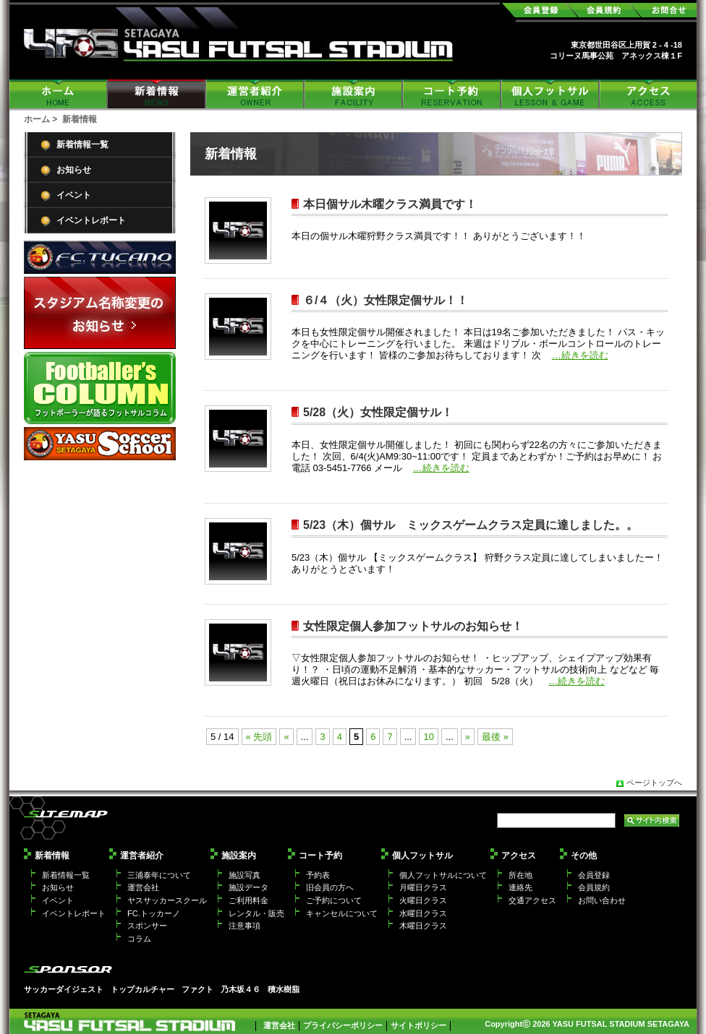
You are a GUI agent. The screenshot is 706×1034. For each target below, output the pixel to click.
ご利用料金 (248, 900)
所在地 (520, 875)
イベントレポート (91, 220)
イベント (73, 195)
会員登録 (594, 875)
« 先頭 (259, 736)
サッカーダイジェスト (63, 989)
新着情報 (157, 93)
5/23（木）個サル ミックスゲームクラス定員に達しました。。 (470, 525)
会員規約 (594, 887)
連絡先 (520, 887)
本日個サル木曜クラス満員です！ (390, 204)
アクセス (648, 93)
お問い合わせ (602, 900)
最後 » (495, 736)
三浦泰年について (159, 875)
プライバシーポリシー (343, 1025)
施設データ (248, 887)
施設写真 (244, 875)
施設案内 (354, 93)
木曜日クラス (423, 925)
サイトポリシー (418, 1025)
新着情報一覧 (82, 144)
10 (428, 736)
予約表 (318, 875)
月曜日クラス (423, 887)
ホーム (58, 93)
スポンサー (147, 925)
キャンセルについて (342, 913)
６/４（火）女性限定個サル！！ (385, 300)
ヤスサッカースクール (167, 900)
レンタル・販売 (256, 913)
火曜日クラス (423, 900)
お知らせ (73, 170)
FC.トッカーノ (153, 913)
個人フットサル (550, 93)
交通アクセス (532, 900)
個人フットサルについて (443, 875)
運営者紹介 (255, 93)
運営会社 (143, 887)
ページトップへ (654, 782)
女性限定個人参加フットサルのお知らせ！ (413, 626)
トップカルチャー (142, 989)
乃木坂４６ (240, 989)
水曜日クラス (423, 913)
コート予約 (452, 93)
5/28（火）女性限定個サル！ (378, 412)
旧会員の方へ (330, 887)
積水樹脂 (283, 989)
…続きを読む (580, 355)
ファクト (197, 989)
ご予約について (334, 900)
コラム (139, 938)
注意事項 (244, 925)
